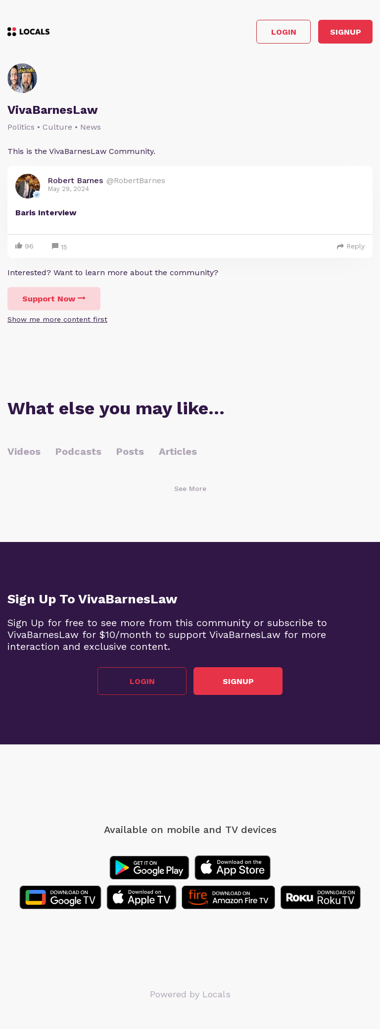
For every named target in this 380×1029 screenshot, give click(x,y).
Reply (351, 246)
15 (59, 247)
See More (190, 488)
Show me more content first (57, 319)
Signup (345, 32)
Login (283, 32)
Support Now (54, 298)
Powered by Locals (190, 994)
